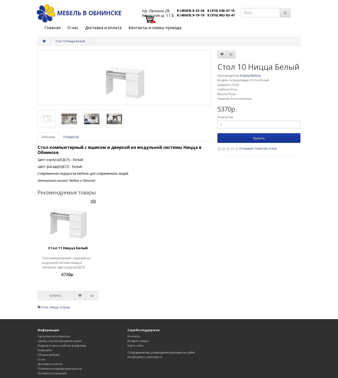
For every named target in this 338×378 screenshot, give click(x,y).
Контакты (133, 336)
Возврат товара (138, 341)
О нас (73, 27)
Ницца (54, 307)
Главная (52, 27)
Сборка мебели (48, 355)
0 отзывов (246, 148)
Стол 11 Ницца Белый (68, 248)
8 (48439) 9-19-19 (190, 15)
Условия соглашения (52, 373)
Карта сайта (135, 346)
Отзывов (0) (71, 137)
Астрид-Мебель (250, 76)
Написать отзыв (265, 148)
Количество (225, 117)
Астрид (64, 307)
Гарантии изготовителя (54, 336)
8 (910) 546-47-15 (221, 10)
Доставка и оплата (103, 27)
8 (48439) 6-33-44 (190, 10)
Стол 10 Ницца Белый (70, 41)
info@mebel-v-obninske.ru (144, 357)
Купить (259, 138)
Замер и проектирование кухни (60, 341)
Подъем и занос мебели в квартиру (62, 346)
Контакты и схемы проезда (155, 27)
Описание (48, 137)
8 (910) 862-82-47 (221, 15)
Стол (45, 307)
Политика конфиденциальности (60, 369)
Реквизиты (45, 350)
